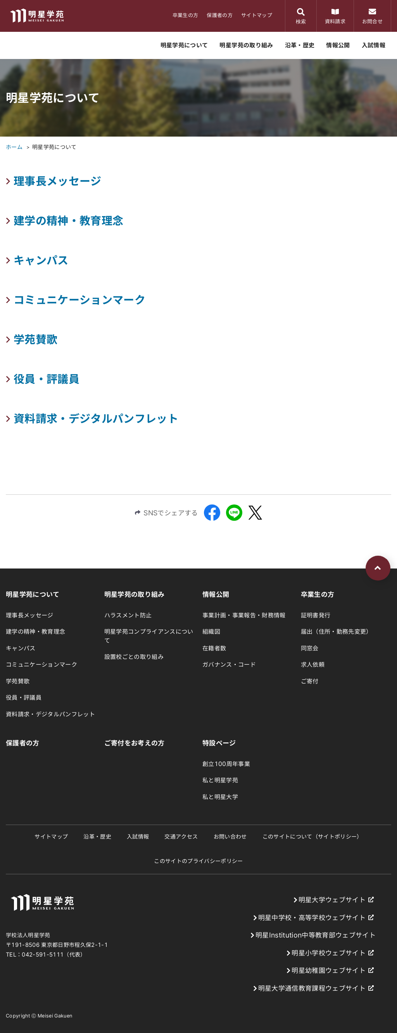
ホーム (14, 147)
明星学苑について (54, 147)
